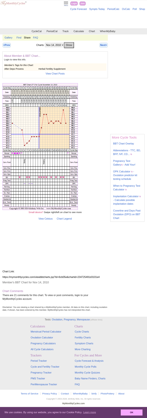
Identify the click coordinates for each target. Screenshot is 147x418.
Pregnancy (69, 319)
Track (65, 31)
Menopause (83, 319)
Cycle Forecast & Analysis (89, 361)
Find (18, 37)
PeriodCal (51, 31)
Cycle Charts (82, 331)
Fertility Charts (83, 337)
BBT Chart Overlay (123, 143)
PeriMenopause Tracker (44, 384)
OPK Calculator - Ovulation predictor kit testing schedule (125, 175)
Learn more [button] (89, 412)
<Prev (6, 45)
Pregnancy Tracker (41, 372)
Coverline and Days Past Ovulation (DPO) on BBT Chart (126, 214)
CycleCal (36, 31)
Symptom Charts (84, 343)
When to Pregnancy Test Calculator (126, 187)
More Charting (82, 349)
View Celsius (45, 218)
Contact (65, 393)
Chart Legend (64, 218)
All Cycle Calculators (42, 349)
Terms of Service (29, 393)
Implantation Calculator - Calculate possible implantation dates (127, 200)
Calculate (79, 31)
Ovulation (57, 319)
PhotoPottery (107, 393)
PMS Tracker (38, 378)
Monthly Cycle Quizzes (87, 372)
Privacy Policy (49, 393)
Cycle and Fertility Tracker (45, 366)
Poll (135, 9)
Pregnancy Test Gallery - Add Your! (124, 163)
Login (74, 3)
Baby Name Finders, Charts (90, 378)
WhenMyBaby (107, 31)
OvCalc (126, 9)
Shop (142, 9)
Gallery (8, 37)
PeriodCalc (113, 9)
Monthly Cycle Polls (85, 366)
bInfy (94, 393)
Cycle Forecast (78, 9)
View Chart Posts (55, 73)
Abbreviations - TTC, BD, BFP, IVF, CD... (127, 152)
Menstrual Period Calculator (46, 331)
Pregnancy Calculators (43, 343)
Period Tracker (39, 361)
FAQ (35, 37)
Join (82, 3)
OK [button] (131, 412)
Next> (103, 45)
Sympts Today (97, 9)
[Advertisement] (73, 20)
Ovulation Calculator (42, 337)
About (121, 393)
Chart (92, 31)
